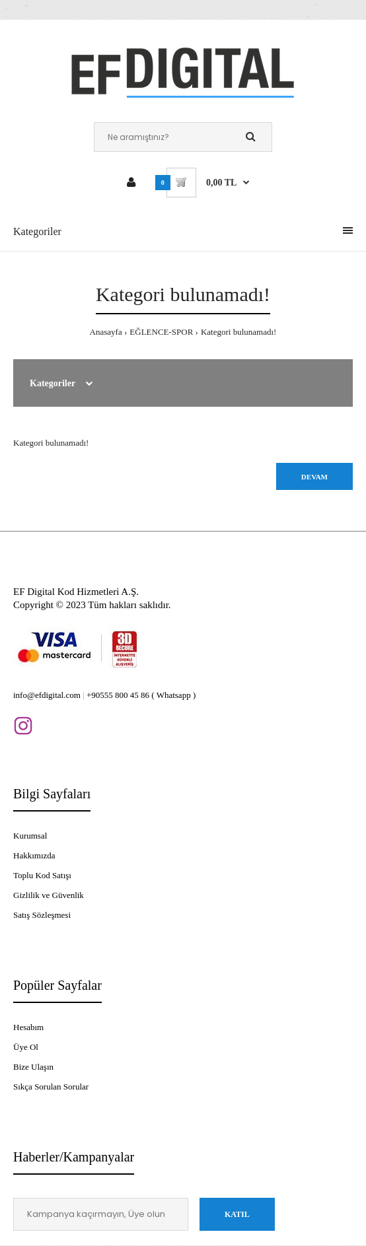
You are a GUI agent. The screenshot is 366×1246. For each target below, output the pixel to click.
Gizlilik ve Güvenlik (48, 895)
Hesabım (28, 1027)
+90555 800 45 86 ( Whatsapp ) (141, 695)
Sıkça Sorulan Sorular (51, 1086)
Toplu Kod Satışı (42, 875)
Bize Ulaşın (33, 1067)
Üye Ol (25, 1047)
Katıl (237, 1214)
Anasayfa (106, 332)
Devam (314, 477)
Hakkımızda (34, 855)
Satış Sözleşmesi (42, 915)
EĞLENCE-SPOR (161, 332)
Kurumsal (30, 836)
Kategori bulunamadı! (238, 332)
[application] (362, 1242)
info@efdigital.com (47, 695)
